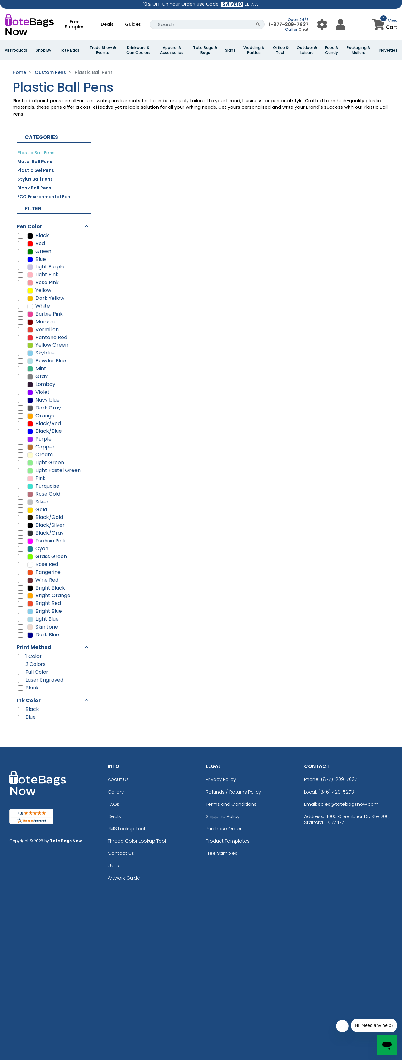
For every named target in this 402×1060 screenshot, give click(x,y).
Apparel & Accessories (171, 50)
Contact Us (121, 853)
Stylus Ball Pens (35, 179)
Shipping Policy (223, 816)
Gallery (116, 791)
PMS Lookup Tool (126, 828)
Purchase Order (224, 828)
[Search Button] (258, 24)
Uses (113, 865)
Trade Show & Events (103, 50)
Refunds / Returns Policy (233, 791)
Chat (303, 29)
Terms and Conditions (231, 804)
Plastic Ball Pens (36, 153)
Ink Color (29, 700)
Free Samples (74, 24)
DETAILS (252, 4)
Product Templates (228, 841)
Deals (107, 24)
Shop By (43, 50)
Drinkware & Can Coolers (138, 50)
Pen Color (29, 226)
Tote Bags (70, 50)
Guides (133, 24)
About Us (118, 779)
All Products (16, 50)
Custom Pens (50, 72)
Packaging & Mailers (358, 50)
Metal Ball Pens (34, 161)
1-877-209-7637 (289, 24)
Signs (230, 50)
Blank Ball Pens (34, 188)
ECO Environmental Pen (43, 197)
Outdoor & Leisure (307, 50)
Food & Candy (331, 50)
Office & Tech (281, 50)
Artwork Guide (124, 878)
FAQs (113, 804)
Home (19, 72)
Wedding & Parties (253, 50)
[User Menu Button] (322, 24)
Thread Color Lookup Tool (137, 841)
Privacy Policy (221, 779)
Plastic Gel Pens (35, 170)
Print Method (34, 647)
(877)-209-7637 (339, 779)
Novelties (388, 50)
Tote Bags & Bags (205, 50)
